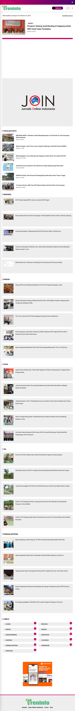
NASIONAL (30, 23)
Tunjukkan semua (67, 15)
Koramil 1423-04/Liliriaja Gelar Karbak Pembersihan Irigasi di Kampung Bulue (38, 455)
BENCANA (56, 623)
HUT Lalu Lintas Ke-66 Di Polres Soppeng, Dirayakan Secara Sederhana (36, 316)
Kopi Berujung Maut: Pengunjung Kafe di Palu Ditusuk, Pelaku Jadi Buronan (38, 231)
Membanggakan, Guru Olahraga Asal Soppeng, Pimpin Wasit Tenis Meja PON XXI (41, 156)
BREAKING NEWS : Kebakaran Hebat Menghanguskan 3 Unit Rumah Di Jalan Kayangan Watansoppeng (43, 136)
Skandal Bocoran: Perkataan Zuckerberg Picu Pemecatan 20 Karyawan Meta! (38, 262)
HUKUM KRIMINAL (20, 634)
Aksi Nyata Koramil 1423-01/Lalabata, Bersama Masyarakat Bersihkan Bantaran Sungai (42, 470)
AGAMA (20, 623)
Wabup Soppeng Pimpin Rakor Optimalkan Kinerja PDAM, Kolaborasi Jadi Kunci (39, 555)
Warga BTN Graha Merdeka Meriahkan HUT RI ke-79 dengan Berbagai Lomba (38, 285)
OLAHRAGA (56, 639)
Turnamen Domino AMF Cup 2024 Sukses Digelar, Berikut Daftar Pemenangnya (40, 185)
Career (46, 707)
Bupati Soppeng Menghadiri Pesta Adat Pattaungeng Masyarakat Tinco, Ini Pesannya (41, 347)
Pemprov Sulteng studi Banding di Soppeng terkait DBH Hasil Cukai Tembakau (49, 27)
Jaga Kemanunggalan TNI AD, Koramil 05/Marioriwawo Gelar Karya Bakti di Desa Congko (42, 486)
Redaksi (24, 707)
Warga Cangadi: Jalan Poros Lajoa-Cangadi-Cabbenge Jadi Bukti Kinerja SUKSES (41, 146)
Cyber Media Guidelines (35, 707)
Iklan (51, 707)
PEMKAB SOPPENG (20, 645)
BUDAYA (20, 629)
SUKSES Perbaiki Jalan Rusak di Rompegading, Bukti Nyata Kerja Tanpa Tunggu (40, 175)
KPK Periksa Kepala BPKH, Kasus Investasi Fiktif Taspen (32, 200)
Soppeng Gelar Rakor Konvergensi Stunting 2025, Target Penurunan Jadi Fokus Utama (41, 571)
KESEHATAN (56, 634)
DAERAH (56, 629)
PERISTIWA (20, 650)
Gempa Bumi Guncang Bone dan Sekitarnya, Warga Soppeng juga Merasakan (39, 165)
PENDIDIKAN (56, 645)
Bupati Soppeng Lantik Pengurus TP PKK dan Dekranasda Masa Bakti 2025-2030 (40, 539)
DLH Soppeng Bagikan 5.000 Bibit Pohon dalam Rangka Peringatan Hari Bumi (38, 602)
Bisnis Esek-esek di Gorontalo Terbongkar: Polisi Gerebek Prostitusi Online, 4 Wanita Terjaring (43, 215)
